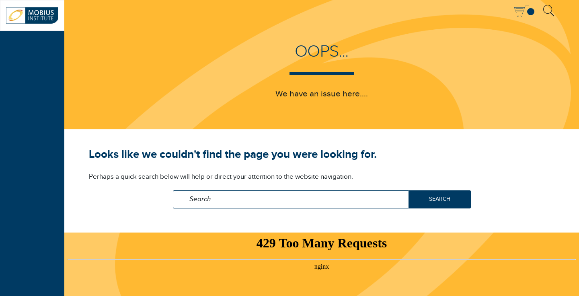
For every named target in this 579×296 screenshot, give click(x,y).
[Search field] (291, 199)
